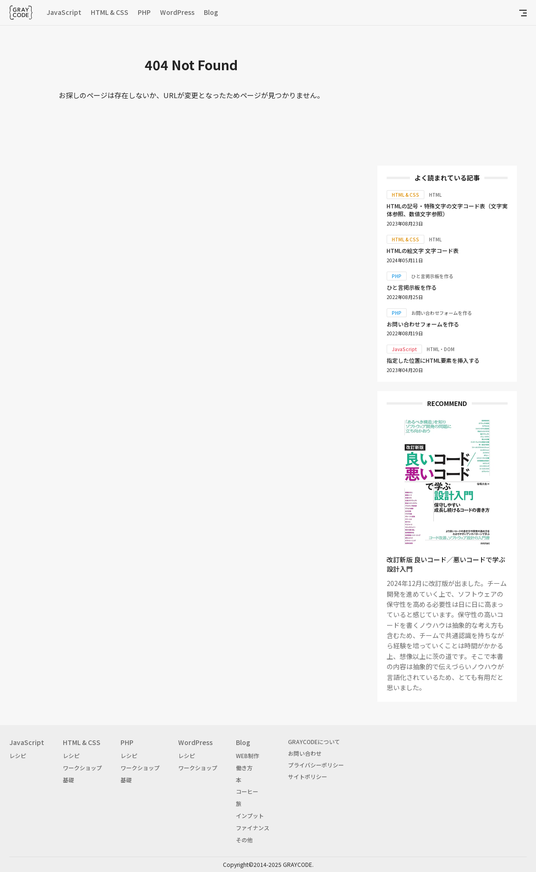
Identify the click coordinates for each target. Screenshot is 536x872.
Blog (211, 12)
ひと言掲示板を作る (432, 276)
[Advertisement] (447, 98)
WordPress (177, 12)
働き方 (244, 768)
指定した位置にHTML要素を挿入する (433, 360)
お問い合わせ (305, 753)
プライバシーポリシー (316, 765)
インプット (250, 815)
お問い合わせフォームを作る (441, 312)
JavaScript (64, 12)
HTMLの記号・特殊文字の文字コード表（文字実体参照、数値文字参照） (447, 210)
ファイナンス (252, 828)
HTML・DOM (441, 349)
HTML (435, 194)
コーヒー (247, 791)
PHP (144, 12)
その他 (244, 840)
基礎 (68, 780)
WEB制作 (247, 755)
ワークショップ (82, 768)
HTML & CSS (109, 12)
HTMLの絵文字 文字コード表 (423, 250)
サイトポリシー (307, 776)
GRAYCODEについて (314, 742)
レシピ (17, 755)
